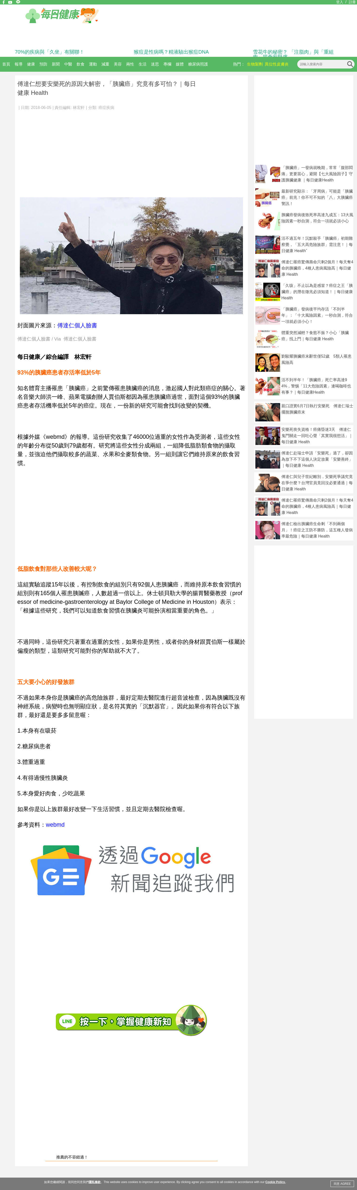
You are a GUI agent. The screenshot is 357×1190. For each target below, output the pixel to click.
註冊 (352, 2)
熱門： (239, 64)
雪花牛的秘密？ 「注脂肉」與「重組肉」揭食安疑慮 (293, 54)
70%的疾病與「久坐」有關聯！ (49, 52)
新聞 (56, 64)
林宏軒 (79, 107)
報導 (19, 64)
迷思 (155, 64)
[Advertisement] (131, 151)
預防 (43, 64)
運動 (93, 64)
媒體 (180, 64)
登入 (339, 2)
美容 (118, 64)
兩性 (130, 64)
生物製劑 (255, 64)
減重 (105, 64)
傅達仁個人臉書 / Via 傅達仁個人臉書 (56, 339)
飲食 (81, 64)
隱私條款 (95, 1182)
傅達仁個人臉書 (77, 325)
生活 (143, 64)
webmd (55, 824)
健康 (31, 64)
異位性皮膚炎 (277, 64)
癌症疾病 (106, 107)
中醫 (68, 64)
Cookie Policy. (275, 1182)
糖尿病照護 (198, 64)
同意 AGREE (342, 1184)
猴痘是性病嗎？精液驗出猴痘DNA (171, 52)
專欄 (167, 64)
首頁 (6, 64)
